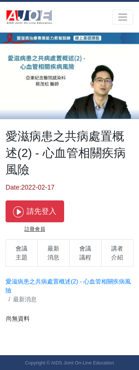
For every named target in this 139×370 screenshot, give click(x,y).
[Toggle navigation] (122, 17)
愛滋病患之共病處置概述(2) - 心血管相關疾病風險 (68, 286)
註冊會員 (34, 229)
